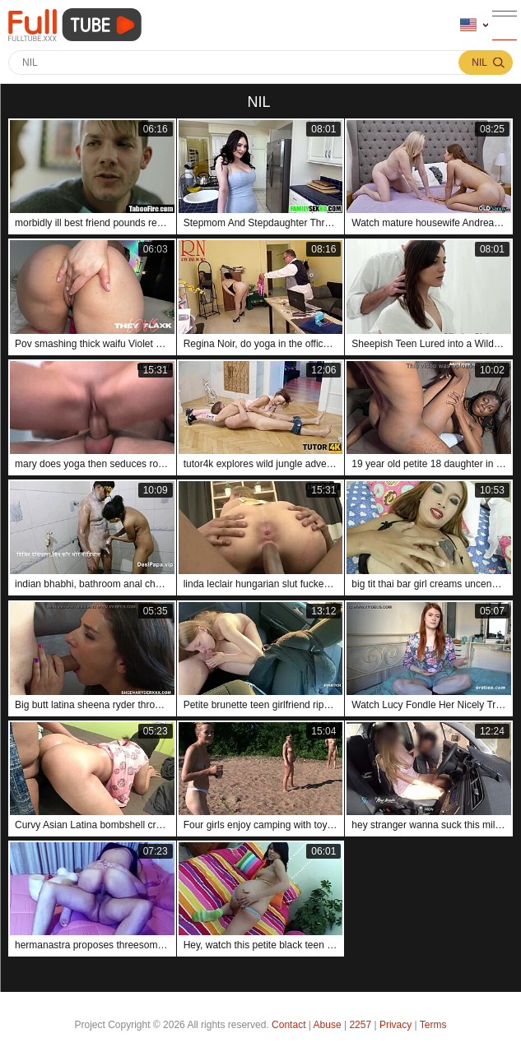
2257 (360, 1025)
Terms (433, 1025)
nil (479, 62)
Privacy (395, 1025)
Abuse (328, 1025)
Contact (288, 1025)
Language (468, 25)
